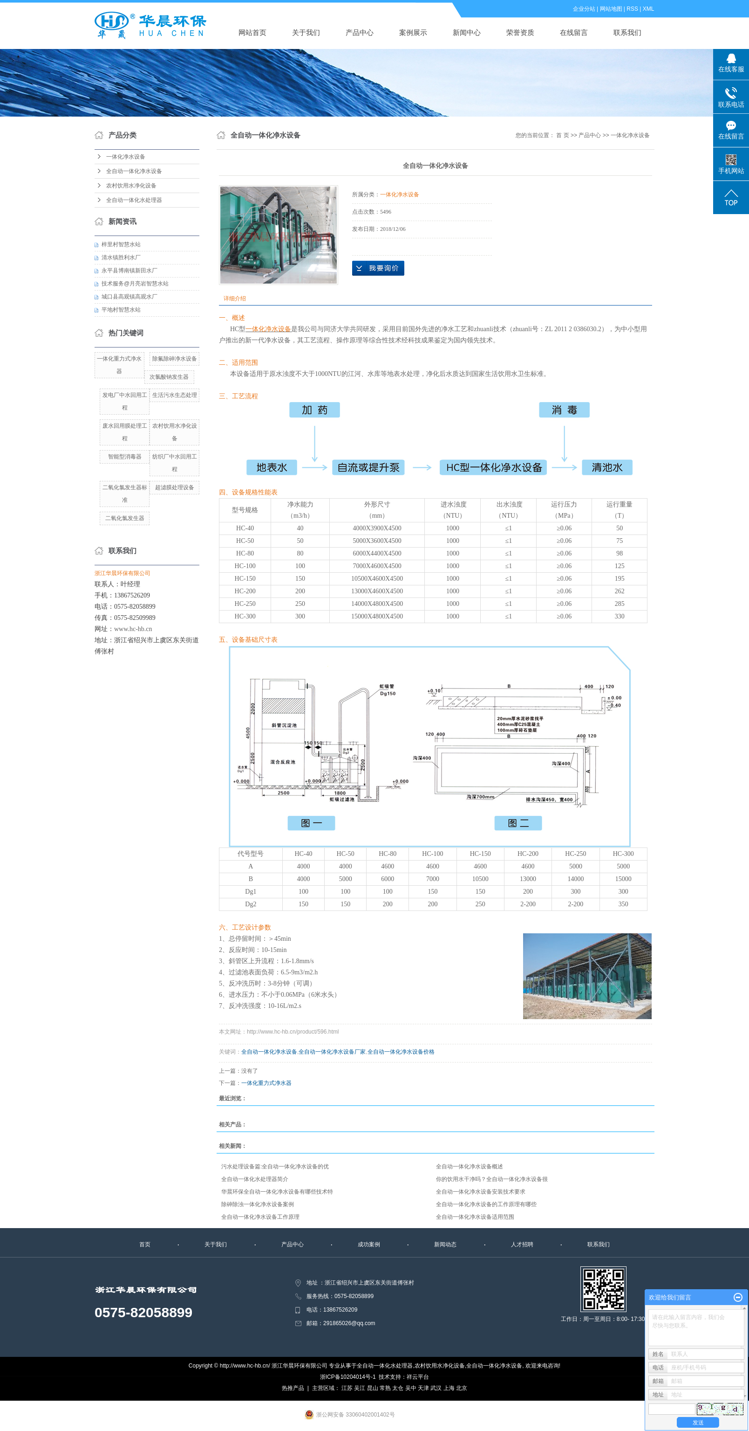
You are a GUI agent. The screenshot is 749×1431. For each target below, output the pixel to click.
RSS (633, 9)
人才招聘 (522, 1244)
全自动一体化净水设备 (134, 171)
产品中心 (360, 32)
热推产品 (293, 1388)
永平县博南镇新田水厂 (129, 270)
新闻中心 (467, 32)
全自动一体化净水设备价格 (401, 1052)
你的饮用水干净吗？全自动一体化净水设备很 (492, 1179)
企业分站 (584, 9)
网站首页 (253, 32)
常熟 (385, 1388)
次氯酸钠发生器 (169, 377)
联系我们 (628, 32)
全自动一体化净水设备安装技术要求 (480, 1191)
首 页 (562, 135)
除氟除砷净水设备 (174, 358)
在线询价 (378, 268)
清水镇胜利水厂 (121, 257)
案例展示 (414, 32)
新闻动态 (445, 1244)
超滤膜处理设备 (174, 487)
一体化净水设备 (125, 156)
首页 (144, 1244)
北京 (461, 1388)
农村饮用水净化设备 (131, 185)
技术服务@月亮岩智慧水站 (135, 283)
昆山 (372, 1388)
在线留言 (574, 32)
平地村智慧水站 (121, 309)
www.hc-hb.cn (133, 628)
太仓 (397, 1388)
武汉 (436, 1388)
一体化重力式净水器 (266, 1083)
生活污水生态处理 (174, 395)
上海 (449, 1388)
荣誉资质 (521, 32)
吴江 (359, 1388)
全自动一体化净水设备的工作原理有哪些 (486, 1204)
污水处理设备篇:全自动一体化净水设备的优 (275, 1166)
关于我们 (306, 32)
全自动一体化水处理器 (134, 200)
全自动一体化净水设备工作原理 (260, 1217)
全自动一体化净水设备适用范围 (475, 1217)
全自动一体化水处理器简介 (254, 1179)
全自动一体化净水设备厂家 (332, 1052)
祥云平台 (418, 1377)
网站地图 (611, 9)
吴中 (410, 1388)
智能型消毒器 (125, 456)
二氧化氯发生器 (124, 518)
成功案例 (369, 1244)
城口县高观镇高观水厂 (129, 296)
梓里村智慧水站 (121, 244)
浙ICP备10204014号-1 (348, 1377)
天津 (423, 1388)
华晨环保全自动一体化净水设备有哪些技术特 (277, 1191)
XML (648, 9)
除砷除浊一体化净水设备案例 (257, 1204)
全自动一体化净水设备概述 (469, 1166)
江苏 (347, 1388)
